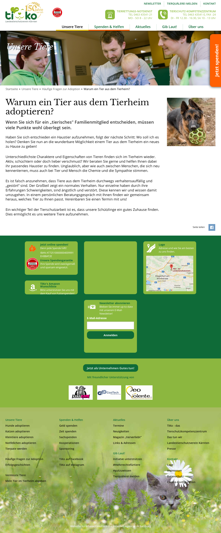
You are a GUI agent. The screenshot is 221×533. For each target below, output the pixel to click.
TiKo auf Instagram (71, 465)
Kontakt (209, 3)
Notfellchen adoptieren (20, 443)
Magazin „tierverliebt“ (127, 437)
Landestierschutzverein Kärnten (188, 443)
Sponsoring (66, 448)
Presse (171, 448)
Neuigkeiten (121, 431)
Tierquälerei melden (182, 3)
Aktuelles (143, 26)
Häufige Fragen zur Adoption (61, 89)
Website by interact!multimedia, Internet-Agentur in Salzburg (110, 526)
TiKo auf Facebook (71, 459)
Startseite (12, 89)
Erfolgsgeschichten (17, 465)
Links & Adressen (124, 443)
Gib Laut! (169, 26)
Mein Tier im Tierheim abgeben (25, 481)
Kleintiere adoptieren (19, 437)
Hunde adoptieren (17, 425)
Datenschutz (175, 476)
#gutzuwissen (122, 470)
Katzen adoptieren (17, 431)
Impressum (174, 470)
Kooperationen (69, 443)
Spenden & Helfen (109, 26)
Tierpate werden (16, 448)
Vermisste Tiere (15, 475)
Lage (170, 465)
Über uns (195, 26)
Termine (118, 425)
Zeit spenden (67, 431)
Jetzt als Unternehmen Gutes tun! (110, 368)
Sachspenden (68, 437)
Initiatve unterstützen (127, 459)
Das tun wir (174, 437)
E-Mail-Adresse (97, 318)
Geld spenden (68, 425)
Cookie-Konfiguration (181, 482)
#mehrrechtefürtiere (126, 465)
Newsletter (152, 3)
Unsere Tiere (72, 26)
